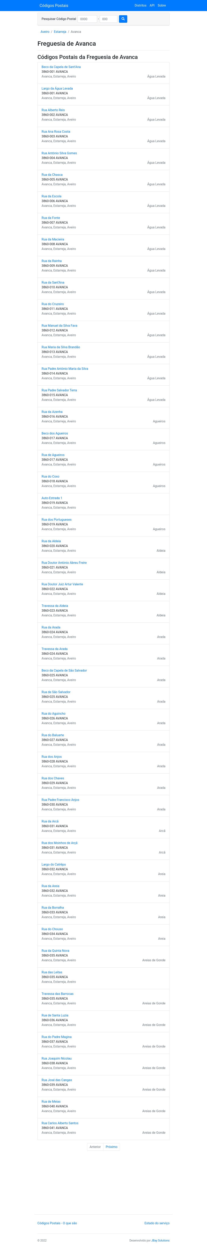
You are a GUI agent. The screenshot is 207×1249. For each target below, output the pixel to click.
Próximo (111, 1147)
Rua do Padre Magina (57, 1037)
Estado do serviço (157, 1223)
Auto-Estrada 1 (52, 498)
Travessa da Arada (55, 649)
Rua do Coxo (50, 476)
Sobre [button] (162, 5)
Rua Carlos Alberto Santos (60, 1123)
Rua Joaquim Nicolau (57, 1058)
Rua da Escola (52, 196)
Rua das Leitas (52, 972)
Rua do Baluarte (53, 735)
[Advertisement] (103, 1183)
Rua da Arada (51, 627)
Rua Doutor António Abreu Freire (64, 563)
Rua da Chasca (52, 175)
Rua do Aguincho (54, 713)
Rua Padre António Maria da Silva (65, 369)
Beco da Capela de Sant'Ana (61, 67)
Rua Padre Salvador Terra (59, 390)
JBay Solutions (160, 1240)
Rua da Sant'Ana (53, 282)
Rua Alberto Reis (53, 110)
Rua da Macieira (53, 239)
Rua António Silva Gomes (59, 153)
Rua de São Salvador (56, 692)
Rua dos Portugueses (57, 519)
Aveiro (45, 32)
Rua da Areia (50, 886)
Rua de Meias (51, 1101)
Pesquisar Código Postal (59, 19)
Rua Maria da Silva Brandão (61, 347)
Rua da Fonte (51, 218)
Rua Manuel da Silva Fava (59, 325)
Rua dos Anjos (52, 757)
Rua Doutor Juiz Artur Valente (62, 584)
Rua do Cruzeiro (53, 304)
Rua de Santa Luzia (55, 1015)
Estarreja (60, 32)
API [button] (152, 5)
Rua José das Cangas (57, 1080)
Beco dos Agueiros (55, 433)
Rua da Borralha (53, 907)
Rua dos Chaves (53, 778)
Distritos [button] (141, 5)
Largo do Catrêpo (54, 864)
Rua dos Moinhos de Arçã (60, 843)
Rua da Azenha (52, 412)
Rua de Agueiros (53, 455)
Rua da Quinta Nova (55, 951)
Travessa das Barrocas (58, 994)
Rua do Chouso (52, 929)
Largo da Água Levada (57, 88)
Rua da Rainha (52, 261)
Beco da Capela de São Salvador (64, 670)
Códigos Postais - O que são (57, 1223)
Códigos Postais (54, 5)
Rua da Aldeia (51, 541)
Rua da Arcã (50, 821)
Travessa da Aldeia (55, 606)
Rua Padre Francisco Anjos (60, 800)
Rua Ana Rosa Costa (56, 131)
